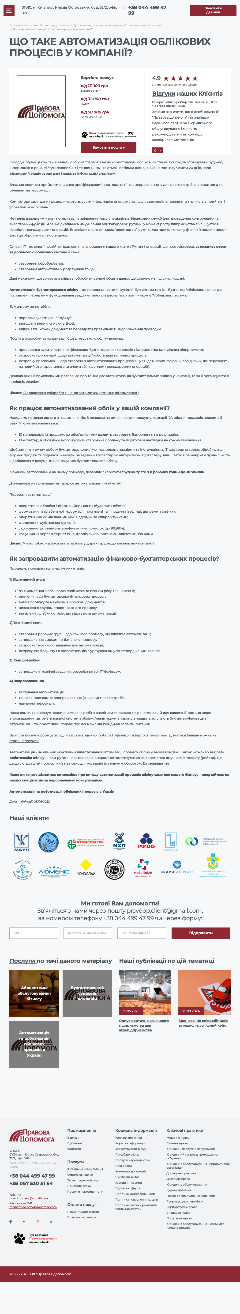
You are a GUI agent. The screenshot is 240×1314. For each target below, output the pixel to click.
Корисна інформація (130, 1143)
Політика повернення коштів (136, 1199)
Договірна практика (181, 1173)
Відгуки (163, 93)
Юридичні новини (128, 1182)
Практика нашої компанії (143, 25)
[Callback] (213, 10)
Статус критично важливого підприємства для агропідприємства (144, 1025)
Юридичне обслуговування (186, 1184)
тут (119, 483)
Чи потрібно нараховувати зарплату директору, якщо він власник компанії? (88, 543)
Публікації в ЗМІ (127, 1177)
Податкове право (179, 1218)
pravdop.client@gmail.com (28, 1198)
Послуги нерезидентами (85, 1191)
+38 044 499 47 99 (128, 918)
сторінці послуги (24, 741)
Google (192, 84)
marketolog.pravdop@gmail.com (33, 1207)
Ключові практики (128, 1137)
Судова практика (178, 1190)
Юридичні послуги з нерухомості (190, 1149)
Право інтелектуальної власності (190, 1196)
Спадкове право (178, 1212)
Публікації (74, 1143)
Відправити (201, 933)
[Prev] (155, 150)
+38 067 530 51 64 (31, 1183)
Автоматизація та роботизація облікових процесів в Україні (62, 791)
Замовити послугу (109, 147)
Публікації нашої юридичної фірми (98, 25)
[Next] (160, 150)
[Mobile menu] (9, 10)
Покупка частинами (81, 1217)
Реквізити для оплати (83, 1211)
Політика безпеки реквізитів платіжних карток (136, 1207)
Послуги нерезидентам (132, 1160)
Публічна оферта (127, 1188)
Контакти (74, 1149)
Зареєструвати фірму (82, 1180)
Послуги (23, 960)
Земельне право (178, 1179)
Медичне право (177, 1137)
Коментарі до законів (130, 1171)
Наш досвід (123, 1166)
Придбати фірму (79, 1186)
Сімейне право (177, 1143)
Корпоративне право (181, 1207)
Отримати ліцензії (80, 1174)
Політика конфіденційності (135, 1194)
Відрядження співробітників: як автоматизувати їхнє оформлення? (80, 393)
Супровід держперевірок (184, 1201)
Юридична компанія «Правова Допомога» (39, 25)
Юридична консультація (85, 1169)
